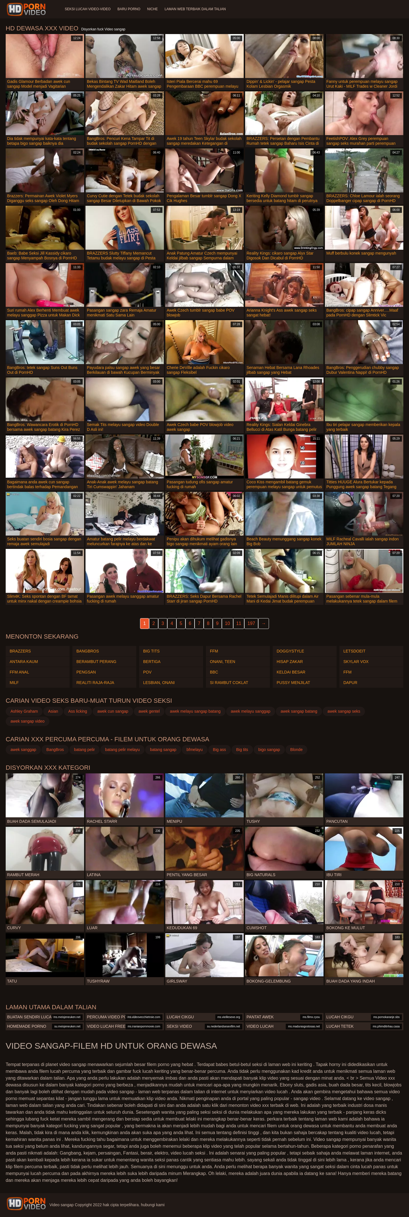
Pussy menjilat (293, 682)
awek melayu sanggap (250, 711)
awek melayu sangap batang (195, 711)
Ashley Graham (24, 711)
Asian (53, 711)
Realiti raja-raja (95, 682)
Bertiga (151, 661)
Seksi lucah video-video (87, 9)
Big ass (219, 749)
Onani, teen (222, 661)
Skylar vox (356, 661)
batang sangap (163, 749)
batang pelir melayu (122, 749)
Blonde (296, 749)
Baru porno (128, 9)
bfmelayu (195, 749)
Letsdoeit (354, 651)
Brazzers (20, 651)
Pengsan (86, 672)
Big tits (151, 651)
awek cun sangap (112, 711)
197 (251, 623)
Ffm (214, 651)
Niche (152, 9)
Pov (147, 672)
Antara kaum (24, 661)
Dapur (350, 682)
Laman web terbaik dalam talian (195, 9)
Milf (14, 682)
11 (238, 623)
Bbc (214, 672)
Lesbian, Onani (159, 682)
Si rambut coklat (229, 682)
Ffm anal (19, 672)
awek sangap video (28, 721)
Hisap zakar (290, 661)
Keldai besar (291, 672)
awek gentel (149, 711)
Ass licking (77, 711)
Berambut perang (96, 661)
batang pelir (84, 749)
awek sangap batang (299, 711)
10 (227, 623)
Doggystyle (290, 651)
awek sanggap (23, 749)
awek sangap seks (343, 711)
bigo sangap (269, 749)
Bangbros (87, 651)
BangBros (55, 749)
